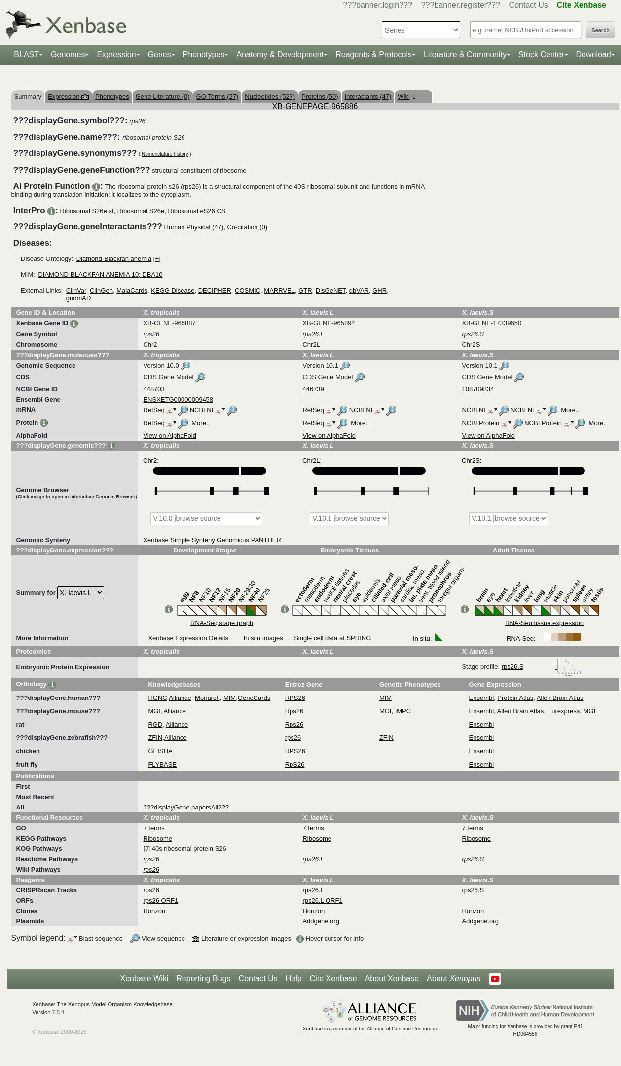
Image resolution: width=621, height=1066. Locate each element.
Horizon (154, 911)
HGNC (157, 697)
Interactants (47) (368, 96)
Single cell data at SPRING (332, 638)
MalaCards (131, 290)
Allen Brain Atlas (560, 697)
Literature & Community (465, 54)
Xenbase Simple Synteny (179, 540)
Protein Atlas (515, 697)
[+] (157, 258)
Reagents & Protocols (373, 54)
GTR (305, 290)
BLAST (26, 54)
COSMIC (247, 290)
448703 (153, 389)
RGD (155, 724)
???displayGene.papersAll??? (185, 807)
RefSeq (153, 410)
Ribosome (157, 838)
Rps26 (294, 711)
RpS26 (295, 764)
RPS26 (295, 697)
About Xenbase (392, 978)
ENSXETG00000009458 (178, 399)
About (453, 978)
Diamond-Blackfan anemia (113, 258)
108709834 (478, 389)
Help (294, 978)
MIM (229, 697)
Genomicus (233, 540)
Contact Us (528, 5)
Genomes (68, 54)
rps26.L (313, 890)
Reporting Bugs (203, 978)
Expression (116, 54)
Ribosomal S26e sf (86, 211)
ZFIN (155, 737)
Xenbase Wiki (144, 978)
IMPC (403, 711)
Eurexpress (564, 711)
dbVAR (359, 290)
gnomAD (78, 298)
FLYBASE (162, 764)
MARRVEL (279, 290)
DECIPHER (214, 290)
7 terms (153, 828)
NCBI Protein (480, 423)
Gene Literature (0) (163, 96)
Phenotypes (204, 54)
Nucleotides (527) (270, 96)
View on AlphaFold (169, 435)
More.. (570, 410)
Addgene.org (320, 921)
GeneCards (254, 697)
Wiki (406, 96)
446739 (313, 389)
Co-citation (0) (247, 227)
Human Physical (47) (194, 227)
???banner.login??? (377, 5)
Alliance (180, 697)
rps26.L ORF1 (322, 900)
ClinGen (101, 290)
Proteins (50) (319, 96)
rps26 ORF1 (160, 900)
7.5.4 (58, 1012)
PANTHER (266, 540)
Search (600, 30)
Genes (159, 54)
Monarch (207, 697)
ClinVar (76, 290)
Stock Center (541, 54)
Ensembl (481, 697)
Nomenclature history (165, 154)
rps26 (293, 737)
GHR (379, 290)
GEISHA (160, 751)
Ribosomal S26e (140, 211)
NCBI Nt (202, 410)
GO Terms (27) (217, 96)
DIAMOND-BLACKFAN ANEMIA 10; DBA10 (100, 274)
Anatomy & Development (280, 54)
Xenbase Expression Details (188, 638)
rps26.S (542, 666)
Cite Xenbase (333, 978)
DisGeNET (331, 290)
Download (593, 54)
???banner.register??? (460, 5)
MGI (154, 711)
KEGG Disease (172, 290)
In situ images (263, 638)
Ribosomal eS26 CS (196, 211)
